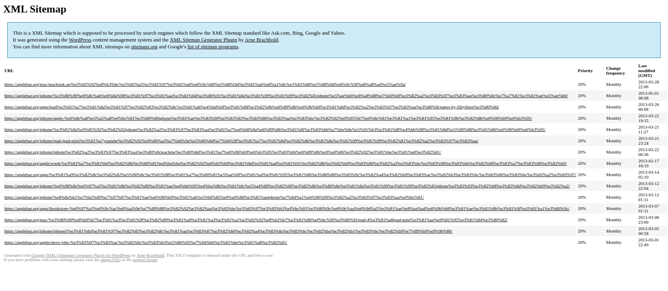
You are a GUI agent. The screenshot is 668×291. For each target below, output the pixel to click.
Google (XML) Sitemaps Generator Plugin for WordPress (81, 255)
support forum (145, 260)
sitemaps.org (144, 47)
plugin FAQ (110, 260)
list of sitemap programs (212, 47)
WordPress (80, 40)
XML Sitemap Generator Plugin (203, 40)
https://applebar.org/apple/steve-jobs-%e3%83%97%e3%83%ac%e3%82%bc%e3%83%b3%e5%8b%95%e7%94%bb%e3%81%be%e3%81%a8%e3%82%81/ (145, 242)
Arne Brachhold (261, 40)
